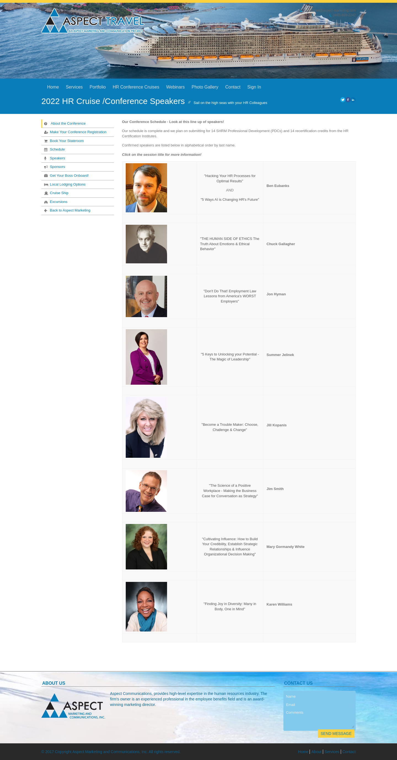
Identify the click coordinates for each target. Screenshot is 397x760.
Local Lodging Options (64, 184)
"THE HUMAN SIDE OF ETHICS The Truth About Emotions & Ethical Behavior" (229, 244)
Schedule (54, 149)
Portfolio (98, 87)
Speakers (54, 158)
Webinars (175, 87)
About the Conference (64, 123)
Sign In (254, 87)
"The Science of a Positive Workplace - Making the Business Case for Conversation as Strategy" (230, 490)
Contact (232, 87)
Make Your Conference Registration (74, 132)
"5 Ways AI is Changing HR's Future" (230, 199)
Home (53, 87)
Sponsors (54, 166)
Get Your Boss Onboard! (66, 175)
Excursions (55, 201)
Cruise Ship (55, 193)
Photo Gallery (205, 87)
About (316, 752)
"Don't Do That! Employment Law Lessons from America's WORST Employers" (229, 296)
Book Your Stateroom (63, 140)
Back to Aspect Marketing (66, 210)
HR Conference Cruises (136, 87)
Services (74, 87)
